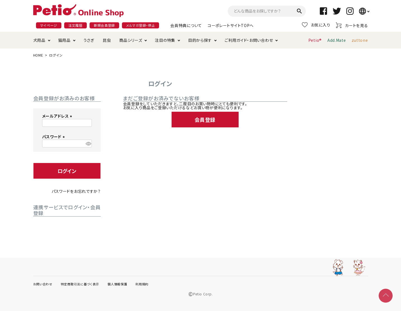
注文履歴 (75, 25)
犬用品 (39, 40)
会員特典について (186, 25)
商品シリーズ (130, 40)
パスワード (54, 136)
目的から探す (200, 40)
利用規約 (141, 284)
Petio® (315, 40)
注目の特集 (165, 40)
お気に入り (316, 24)
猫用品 (64, 40)
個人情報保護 (117, 284)
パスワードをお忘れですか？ (76, 191)
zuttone (360, 40)
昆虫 (107, 40)
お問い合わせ (42, 284)
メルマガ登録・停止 (140, 25)
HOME (38, 55)
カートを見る (352, 25)
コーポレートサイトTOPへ (231, 25)
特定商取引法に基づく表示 (80, 284)
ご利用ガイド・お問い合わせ (249, 40)
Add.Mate (336, 40)
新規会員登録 (104, 25)
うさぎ (88, 40)
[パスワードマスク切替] (87, 143)
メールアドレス (58, 116)
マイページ (48, 25)
